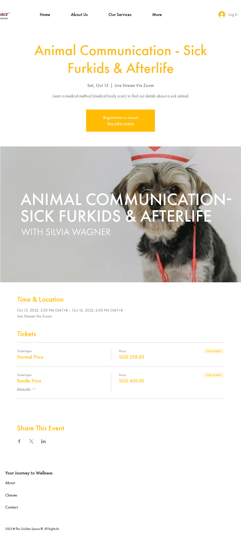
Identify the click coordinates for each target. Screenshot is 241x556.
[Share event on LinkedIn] (43, 441)
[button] (79, 14)
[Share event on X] (31, 441)
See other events (120, 123)
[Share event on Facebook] (19, 441)
